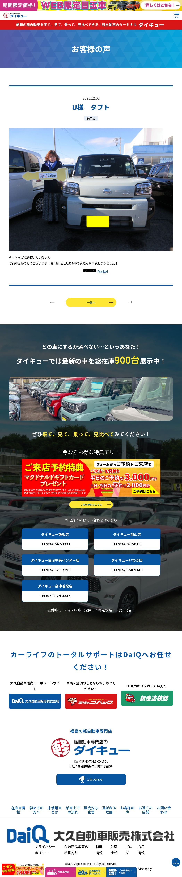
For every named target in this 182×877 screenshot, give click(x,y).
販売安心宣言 (91, 815)
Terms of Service (133, 855)
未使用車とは (55, 815)
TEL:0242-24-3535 (55, 597)
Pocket (102, 268)
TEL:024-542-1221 (55, 546)
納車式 (91, 115)
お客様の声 (127, 815)
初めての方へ (36, 815)
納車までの (73, 815)
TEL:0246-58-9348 (127, 571)
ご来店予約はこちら (91, 506)
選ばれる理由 (109, 815)
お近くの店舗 (146, 815)
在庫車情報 (18, 815)
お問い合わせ (95, 785)
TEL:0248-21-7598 (55, 571)
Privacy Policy (107, 855)
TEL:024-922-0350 (127, 546)
